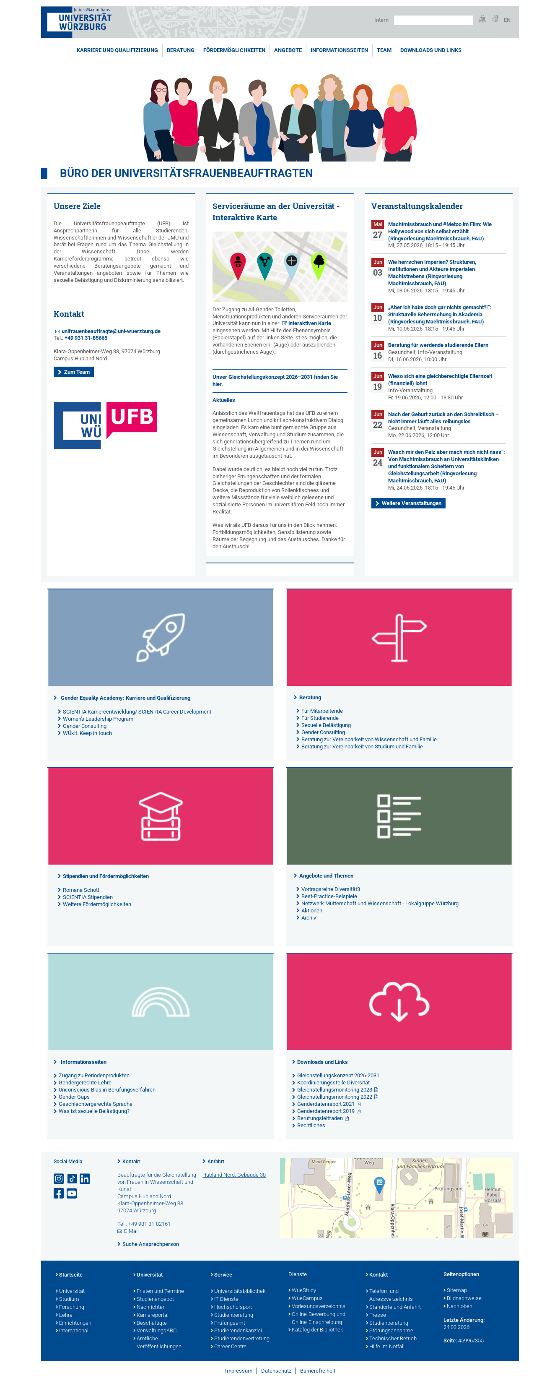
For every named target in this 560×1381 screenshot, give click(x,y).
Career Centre (228, 1347)
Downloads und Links (430, 50)
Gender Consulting (84, 726)
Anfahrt (215, 1162)
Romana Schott (81, 890)
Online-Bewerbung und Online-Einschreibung (316, 1318)
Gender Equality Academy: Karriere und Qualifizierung (125, 698)
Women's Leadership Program (98, 719)
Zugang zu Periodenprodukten (94, 1075)
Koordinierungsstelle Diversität (333, 1082)
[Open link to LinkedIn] (85, 1179)
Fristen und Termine (158, 1291)
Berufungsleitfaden (320, 1118)
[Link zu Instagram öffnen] (59, 1179)
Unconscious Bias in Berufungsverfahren (107, 1090)
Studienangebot (153, 1299)
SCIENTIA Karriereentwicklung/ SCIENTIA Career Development (137, 712)
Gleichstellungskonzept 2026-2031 (338, 1075)
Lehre (64, 1315)
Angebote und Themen (326, 876)
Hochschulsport (231, 1307)
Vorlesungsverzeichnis (316, 1307)
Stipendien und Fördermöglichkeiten (106, 876)
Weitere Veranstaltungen (411, 503)
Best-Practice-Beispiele (329, 896)
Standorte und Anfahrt (393, 1307)
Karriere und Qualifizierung (117, 50)
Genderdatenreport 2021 (326, 1104)
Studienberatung (232, 1315)
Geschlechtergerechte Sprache (95, 1104)
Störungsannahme (389, 1331)
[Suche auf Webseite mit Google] (433, 20)
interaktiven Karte (309, 323)
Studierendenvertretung (240, 1339)
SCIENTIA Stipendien (88, 897)
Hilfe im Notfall (385, 1347)
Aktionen (311, 910)
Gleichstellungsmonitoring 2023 (334, 1090)
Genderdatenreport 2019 (326, 1111)
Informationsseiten (339, 50)
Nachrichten (149, 1307)
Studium (67, 1299)
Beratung (180, 50)
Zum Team (77, 372)
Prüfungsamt (228, 1323)
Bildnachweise (462, 1299)
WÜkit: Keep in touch (87, 733)
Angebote (288, 50)
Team (384, 50)
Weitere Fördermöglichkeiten (97, 904)
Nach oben (457, 1307)
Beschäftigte (150, 1323)
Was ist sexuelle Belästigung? (94, 1111)
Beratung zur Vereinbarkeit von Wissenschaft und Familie (369, 739)
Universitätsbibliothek (238, 1291)
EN (507, 20)
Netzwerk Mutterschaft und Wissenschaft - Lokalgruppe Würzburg (380, 903)
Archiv (308, 918)
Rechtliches (311, 1125)
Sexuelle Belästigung (326, 725)
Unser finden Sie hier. (275, 380)
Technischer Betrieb (391, 1339)
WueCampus (305, 1299)
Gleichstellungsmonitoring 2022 (334, 1097)
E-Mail (131, 1231)
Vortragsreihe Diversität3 (330, 889)
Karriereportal (151, 1315)
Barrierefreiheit (317, 1371)
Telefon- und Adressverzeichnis (389, 1295)
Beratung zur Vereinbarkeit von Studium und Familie (362, 746)
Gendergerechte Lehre (85, 1082)
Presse (376, 1315)
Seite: (450, 1340)
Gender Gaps (74, 1097)
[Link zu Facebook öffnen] (59, 1193)
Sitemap (455, 1291)
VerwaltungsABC (154, 1331)
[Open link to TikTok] (72, 1179)
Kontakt (131, 1162)
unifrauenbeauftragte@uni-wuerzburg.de (111, 331)
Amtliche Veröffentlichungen (157, 1343)
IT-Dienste (225, 1299)
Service (221, 1275)
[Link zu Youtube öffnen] (72, 1193)
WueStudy (302, 1291)
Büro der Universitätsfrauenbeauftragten (186, 173)
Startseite (69, 1275)
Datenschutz (276, 1371)
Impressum (238, 1371)
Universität (70, 1291)
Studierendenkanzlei (236, 1331)
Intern (381, 20)
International (72, 1331)
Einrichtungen (73, 1323)
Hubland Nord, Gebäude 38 (234, 1175)
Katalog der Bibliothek (315, 1330)
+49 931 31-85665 (86, 338)
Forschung (70, 1307)
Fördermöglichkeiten (234, 50)
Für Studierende (320, 718)
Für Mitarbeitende (322, 711)
